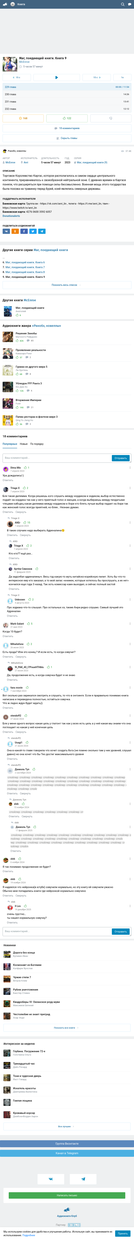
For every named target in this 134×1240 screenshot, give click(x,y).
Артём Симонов (23, 568)
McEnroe (24, 61)
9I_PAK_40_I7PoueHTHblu (29, 667)
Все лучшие (66, 1126)
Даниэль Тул (22, 769)
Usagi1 (19, 742)
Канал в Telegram (67, 1153)
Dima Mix (15, 467)
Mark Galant (17, 623)
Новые (24, 444)
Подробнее (29, 1235)
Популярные (10, 444)
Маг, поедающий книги (51, 250)
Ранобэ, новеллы (14, 151)
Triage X (15, 488)
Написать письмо (67, 1195)
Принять (123, 1233)
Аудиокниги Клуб (67, 1208)
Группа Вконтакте (67, 1143)
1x (122, 77)
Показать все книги (66, 1027)
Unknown (20, 599)
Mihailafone (17, 644)
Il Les (18, 906)
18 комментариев (67, 128)
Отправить (121, 458)
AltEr (18, 522)
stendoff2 (16, 715)
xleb (16, 804)
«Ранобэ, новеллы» (46, 326)
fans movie (16, 687)
